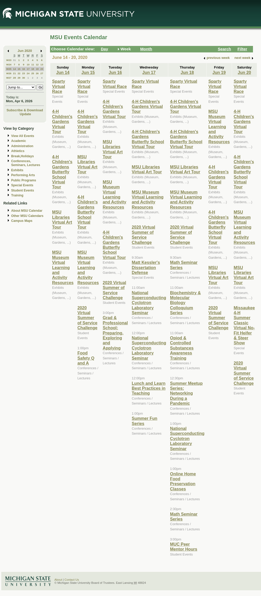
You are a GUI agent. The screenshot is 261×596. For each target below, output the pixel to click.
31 (14, 60)
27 (41, 73)
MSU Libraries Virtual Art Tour (62, 219)
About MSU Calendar (26, 211)
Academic (18, 141)
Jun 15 (88, 72)
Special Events (22, 185)
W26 (8, 73)
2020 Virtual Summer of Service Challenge (87, 317)
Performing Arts (23, 175)
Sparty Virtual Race (58, 86)
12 (37, 64)
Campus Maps (21, 221)
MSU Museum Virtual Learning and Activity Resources (63, 267)
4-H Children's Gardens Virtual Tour (62, 121)
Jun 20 (244, 72)
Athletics (17, 151)
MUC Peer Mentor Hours (183, 546)
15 (19, 68)
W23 (8, 60)
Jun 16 (115, 72)
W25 (8, 68)
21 (14, 73)
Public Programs (23, 180)
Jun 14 (62, 72)
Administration (22, 146)
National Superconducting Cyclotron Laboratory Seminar (149, 302)
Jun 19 (219, 72)
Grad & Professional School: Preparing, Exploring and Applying (115, 332)
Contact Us (72, 579)
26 (37, 73)
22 (19, 73)
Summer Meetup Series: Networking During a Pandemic (186, 393)
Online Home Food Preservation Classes (183, 481)
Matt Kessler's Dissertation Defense (146, 267)
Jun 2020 (25, 51)
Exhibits (17, 170)
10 (28, 64)
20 (41, 68)
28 (14, 77)
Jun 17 (149, 72)
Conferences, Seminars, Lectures (25, 163)
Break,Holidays (22, 156)
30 (23, 77)
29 (19, 77)
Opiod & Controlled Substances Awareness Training (182, 347)
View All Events (22, 136)
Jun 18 (187, 72)
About (58, 579)
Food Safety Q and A (86, 358)
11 (32, 64)
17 (28, 68)
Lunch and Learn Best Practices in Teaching (148, 388)
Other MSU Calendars (27, 216)
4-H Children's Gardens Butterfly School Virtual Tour (62, 171)
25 (32, 73)
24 (28, 73)
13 (41, 64)
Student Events (22, 190)
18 (32, 68)
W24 (8, 64)
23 (23, 73)
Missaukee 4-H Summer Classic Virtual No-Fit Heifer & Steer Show (244, 325)
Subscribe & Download (24, 110)
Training (17, 195)
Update (25, 114)
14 (14, 68)
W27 (8, 77)
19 (37, 68)
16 (23, 68)
